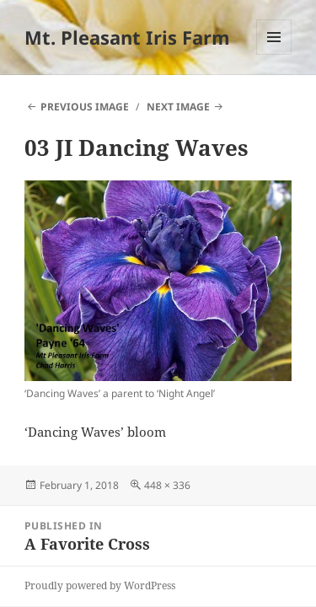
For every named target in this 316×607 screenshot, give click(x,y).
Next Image (178, 106)
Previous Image (84, 106)
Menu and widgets (274, 54)
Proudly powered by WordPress (99, 585)
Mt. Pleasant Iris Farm (127, 37)
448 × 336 (167, 485)
